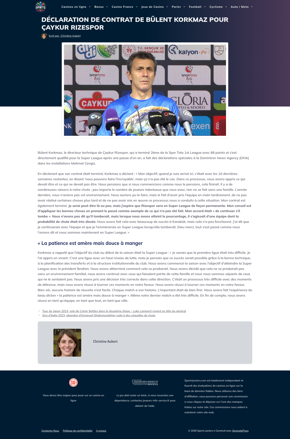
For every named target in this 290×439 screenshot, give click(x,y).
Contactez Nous (50, 430)
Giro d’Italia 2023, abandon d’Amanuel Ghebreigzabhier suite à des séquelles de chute (98, 315)
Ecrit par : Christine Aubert (65, 35)
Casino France (126, 7)
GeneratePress (240, 430)
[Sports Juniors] (40, 6)
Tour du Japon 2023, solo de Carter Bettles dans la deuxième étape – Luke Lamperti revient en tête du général (114, 311)
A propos (101, 430)
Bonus (102, 7)
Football (198, 7)
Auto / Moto (243, 7)
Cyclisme (219, 7)
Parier (179, 7)
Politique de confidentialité (77, 430)
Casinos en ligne (77, 7)
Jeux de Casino (155, 7)
